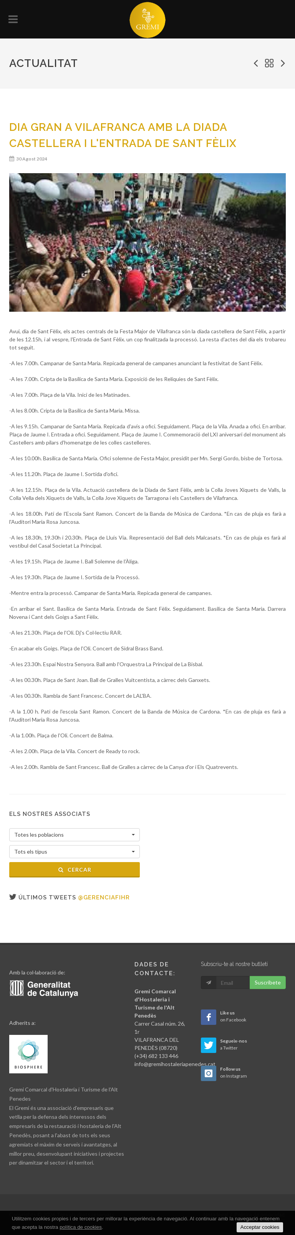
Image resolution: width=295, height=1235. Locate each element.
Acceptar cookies (260, 1227)
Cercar (74, 869)
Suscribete (268, 982)
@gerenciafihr (104, 897)
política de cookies (81, 1227)
